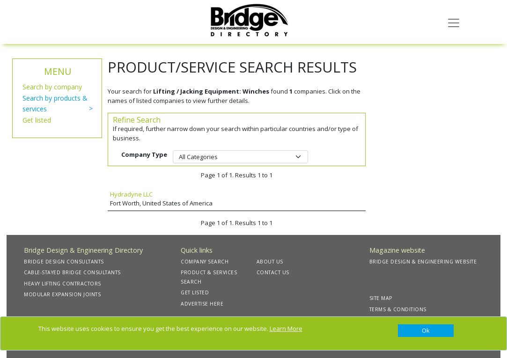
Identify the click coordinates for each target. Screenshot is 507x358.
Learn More (286, 328)
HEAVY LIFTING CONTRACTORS (62, 283)
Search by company (52, 86)
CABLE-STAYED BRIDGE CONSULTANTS (72, 272)
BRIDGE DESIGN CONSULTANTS (64, 261)
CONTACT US (273, 272)
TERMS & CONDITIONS (397, 309)
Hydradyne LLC (131, 194)
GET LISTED (195, 292)
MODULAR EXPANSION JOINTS (62, 294)
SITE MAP (380, 298)
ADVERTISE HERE (202, 303)
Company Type (144, 154)
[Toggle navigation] (453, 22)
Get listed (36, 120)
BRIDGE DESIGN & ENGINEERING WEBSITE (423, 261)
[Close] (426, 330)
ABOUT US (270, 261)
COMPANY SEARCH (204, 261)
